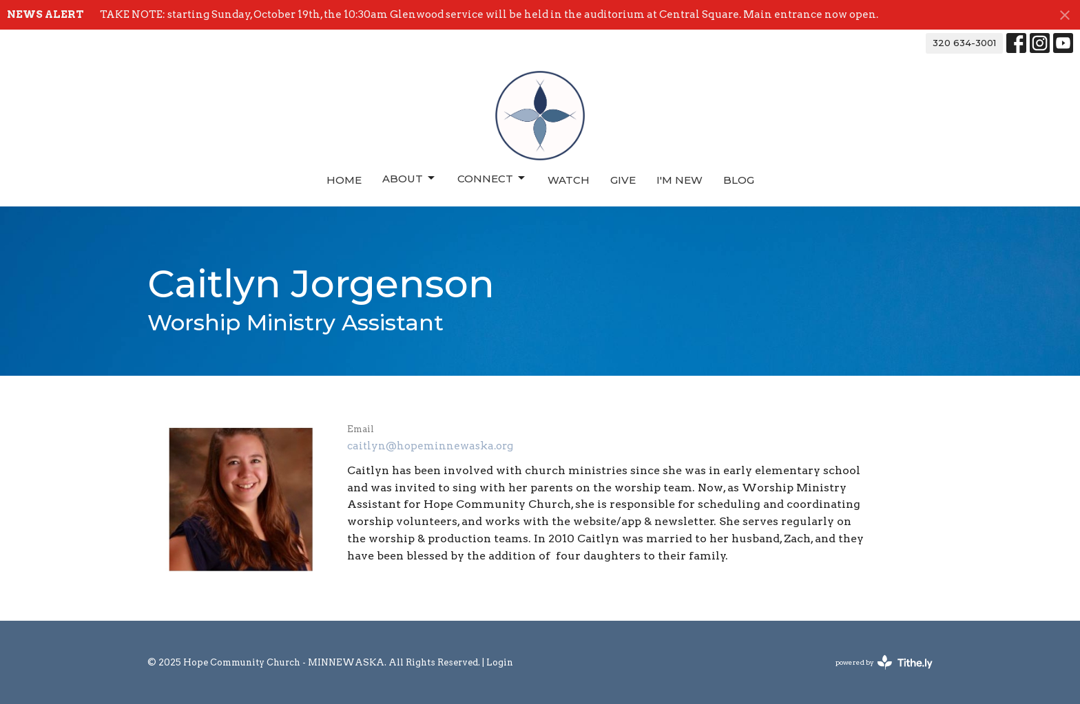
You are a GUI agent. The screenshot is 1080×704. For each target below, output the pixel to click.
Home (344, 179)
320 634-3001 (964, 42)
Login (499, 662)
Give (623, 179)
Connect (492, 178)
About (409, 178)
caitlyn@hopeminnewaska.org (430, 446)
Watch (569, 179)
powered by (884, 662)
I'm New (679, 179)
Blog (738, 179)
